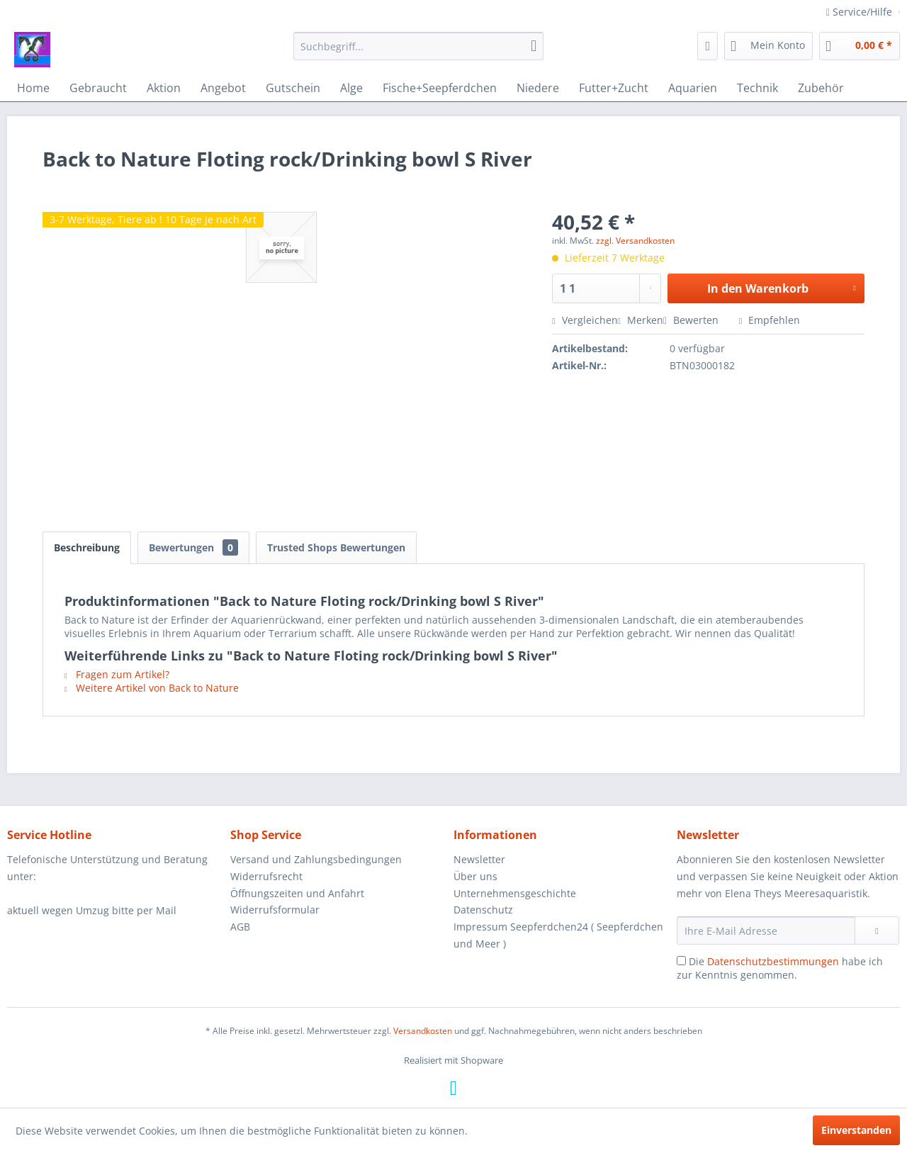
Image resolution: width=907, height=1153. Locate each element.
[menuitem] (418, 46)
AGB (240, 926)
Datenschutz (483, 909)
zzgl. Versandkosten (635, 241)
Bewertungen (193, 547)
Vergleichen (584, 320)
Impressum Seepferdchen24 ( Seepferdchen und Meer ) (558, 935)
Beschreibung (87, 547)
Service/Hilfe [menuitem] (860, 11)
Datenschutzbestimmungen (773, 961)
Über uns (475, 876)
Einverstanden (856, 1130)
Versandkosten (422, 1031)
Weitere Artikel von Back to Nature (151, 687)
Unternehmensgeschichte (515, 893)
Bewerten (692, 320)
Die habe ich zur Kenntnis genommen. (780, 968)
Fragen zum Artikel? (116, 674)
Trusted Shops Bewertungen (336, 547)
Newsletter (479, 859)
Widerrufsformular (275, 909)
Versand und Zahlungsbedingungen (316, 859)
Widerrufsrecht (266, 876)
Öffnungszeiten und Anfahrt (297, 893)
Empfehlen (769, 320)
